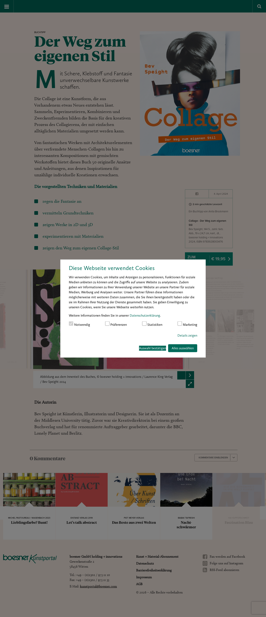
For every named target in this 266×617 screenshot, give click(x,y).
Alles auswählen (183, 348)
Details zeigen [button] (187, 335)
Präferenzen (116, 323)
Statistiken (152, 323)
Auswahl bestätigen (152, 348)
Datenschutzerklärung (145, 315)
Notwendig (79, 323)
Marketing (187, 323)
